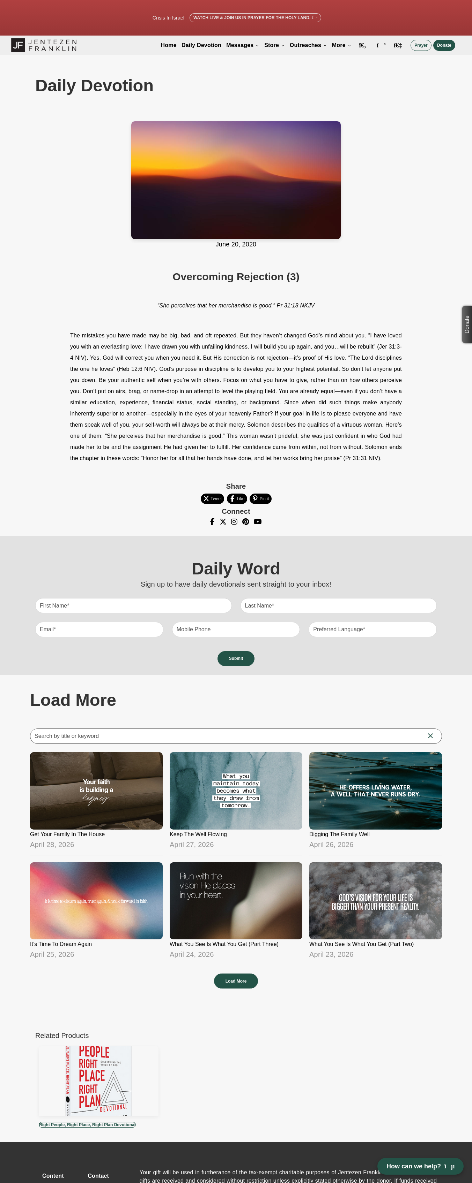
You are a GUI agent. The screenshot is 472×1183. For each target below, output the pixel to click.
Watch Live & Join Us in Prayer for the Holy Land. (255, 17)
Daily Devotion (201, 45)
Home (169, 45)
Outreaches (308, 45)
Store (274, 45)
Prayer (420, 45)
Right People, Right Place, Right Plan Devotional (87, 1124)
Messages (242, 45)
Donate (444, 45)
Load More (236, 981)
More (342, 45)
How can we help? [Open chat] (420, 1166)
